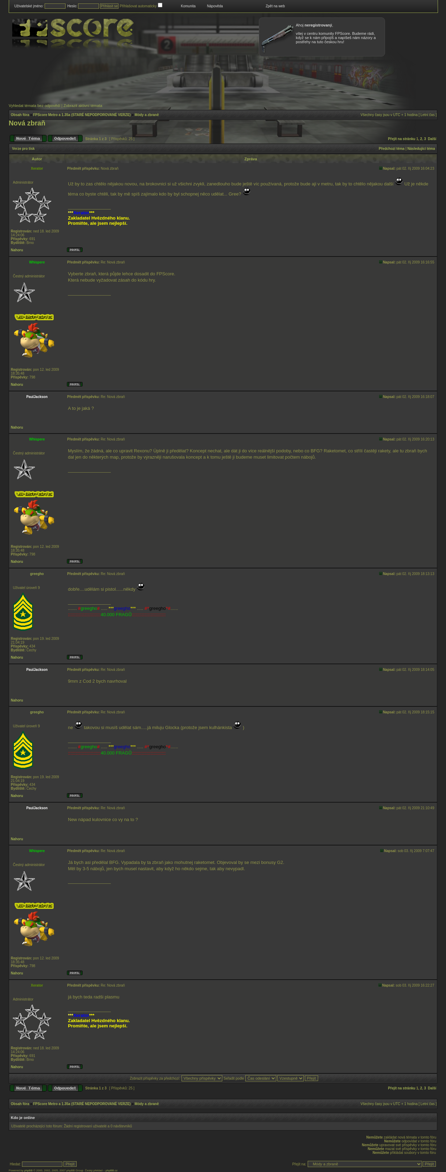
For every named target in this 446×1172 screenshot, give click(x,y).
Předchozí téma (392, 149)
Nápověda (215, 6)
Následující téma (421, 149)
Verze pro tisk (23, 149)
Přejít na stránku (401, 139)
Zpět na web (275, 6)
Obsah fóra (20, 115)
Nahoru (17, 250)
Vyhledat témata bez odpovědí (34, 106)
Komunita (188, 6)
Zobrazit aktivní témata (82, 106)
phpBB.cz (111, 1170)
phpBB (28, 1170)
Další (432, 139)
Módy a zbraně (146, 115)
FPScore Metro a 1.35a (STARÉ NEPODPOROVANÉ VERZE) (82, 115)
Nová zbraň (27, 123)
